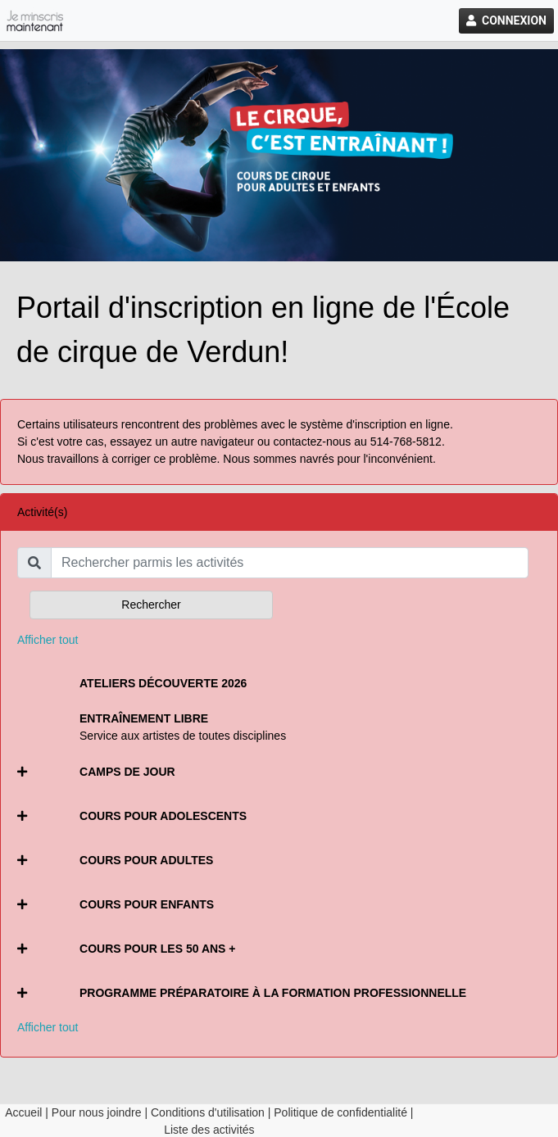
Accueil (23, 1112)
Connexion (506, 20)
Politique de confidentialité (340, 1112)
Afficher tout (47, 639)
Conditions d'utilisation (208, 1112)
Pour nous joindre (97, 1112)
